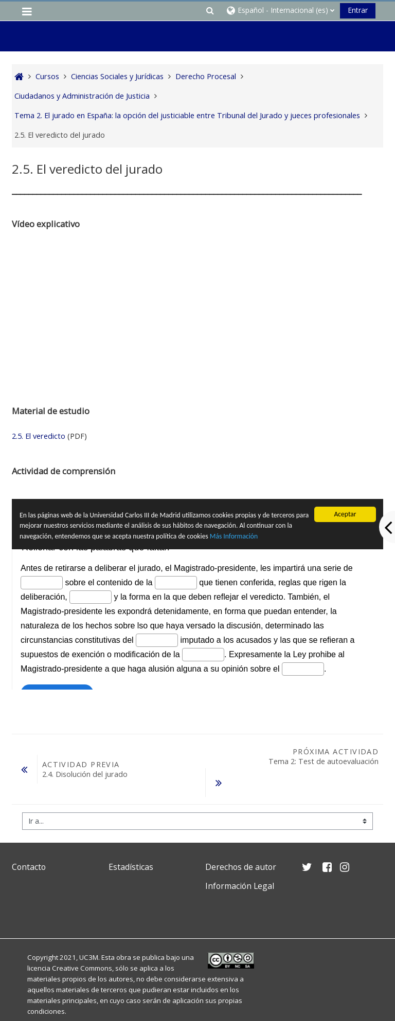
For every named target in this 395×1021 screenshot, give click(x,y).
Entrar (358, 10)
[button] (210, 10)
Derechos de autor (240, 840)
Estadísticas (131, 840)
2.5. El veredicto (38, 436)
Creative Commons (82, 941)
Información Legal (239, 859)
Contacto (29, 840)
